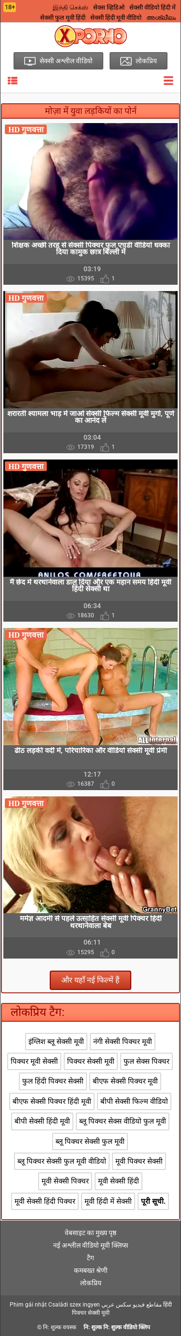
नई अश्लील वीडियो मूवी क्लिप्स (90, 1245)
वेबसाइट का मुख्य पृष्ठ (90, 1233)
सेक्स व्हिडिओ (109, 7)
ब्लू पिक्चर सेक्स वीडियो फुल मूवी (122, 1121)
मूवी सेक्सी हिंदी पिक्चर (44, 1201)
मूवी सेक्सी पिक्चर (65, 1181)
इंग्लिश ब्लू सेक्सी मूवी (56, 1041)
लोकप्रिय (90, 1283)
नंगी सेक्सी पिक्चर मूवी (122, 1041)
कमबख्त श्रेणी (91, 1270)
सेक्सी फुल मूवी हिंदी (62, 17)
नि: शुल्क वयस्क (59, 1327)
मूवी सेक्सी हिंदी (118, 1181)
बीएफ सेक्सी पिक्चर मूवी (125, 1081)
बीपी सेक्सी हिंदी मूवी (42, 1121)
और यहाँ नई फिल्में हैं (90, 980)
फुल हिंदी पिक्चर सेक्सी (53, 1081)
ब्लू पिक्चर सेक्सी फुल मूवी (90, 1141)
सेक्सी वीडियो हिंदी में (152, 7)
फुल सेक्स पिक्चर (146, 1061)
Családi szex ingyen (74, 1304)
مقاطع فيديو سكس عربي (131, 1304)
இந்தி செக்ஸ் (70, 7)
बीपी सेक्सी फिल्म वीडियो (134, 1101)
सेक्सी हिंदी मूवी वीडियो (115, 17)
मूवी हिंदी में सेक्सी (108, 1201)
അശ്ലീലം (161, 17)
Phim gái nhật (28, 1304)
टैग (90, 1258)
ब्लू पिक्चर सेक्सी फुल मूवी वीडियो (61, 1161)
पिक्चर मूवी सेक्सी (34, 1061)
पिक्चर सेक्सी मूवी (90, 1061)
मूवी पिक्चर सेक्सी (139, 1161)
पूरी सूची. (153, 1201)
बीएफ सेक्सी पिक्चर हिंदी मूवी (52, 1101)
